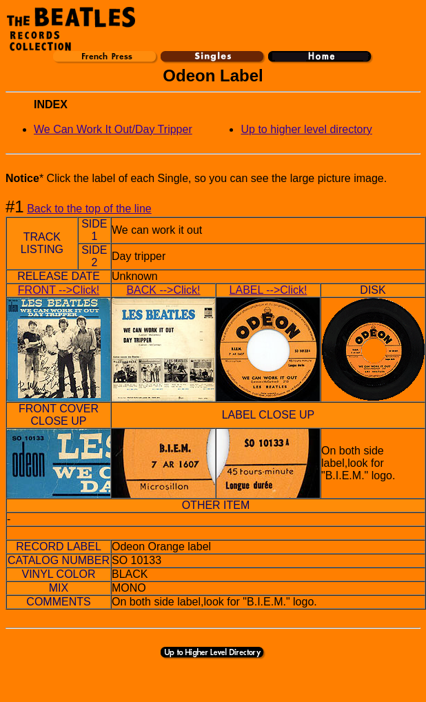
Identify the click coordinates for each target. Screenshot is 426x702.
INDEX (51, 104)
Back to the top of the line (89, 208)
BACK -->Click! (163, 290)
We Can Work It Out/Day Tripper (113, 129)
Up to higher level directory (306, 129)
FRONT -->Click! (58, 290)
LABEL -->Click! (268, 290)
